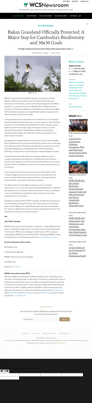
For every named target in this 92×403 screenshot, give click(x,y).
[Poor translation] (6, 371)
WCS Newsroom (57, 290)
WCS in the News (45, 16)
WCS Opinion (32, 16)
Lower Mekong (78, 85)
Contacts (73, 16)
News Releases (18, 16)
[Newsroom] (46, 5)
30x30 (71, 107)
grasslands (78, 107)
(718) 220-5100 (60, 343)
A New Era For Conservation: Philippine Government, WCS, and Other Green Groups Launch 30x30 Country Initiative (78, 147)
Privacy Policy (35, 333)
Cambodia (72, 88)
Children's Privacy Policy (49, 333)
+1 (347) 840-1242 (20, 296)
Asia (70, 85)
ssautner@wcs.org (75, 74)
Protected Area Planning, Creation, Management (78, 95)
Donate (75, 1)
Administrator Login (64, 333)
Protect (79, 88)
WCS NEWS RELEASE (45, 26)
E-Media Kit (84, 1)
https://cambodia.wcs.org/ (48, 237)
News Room (16, 267)
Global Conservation (76, 82)
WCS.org (66, 1)
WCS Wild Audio (61, 16)
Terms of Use (25, 333)
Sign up (64, 319)
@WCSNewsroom (27, 293)
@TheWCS (14, 293)
